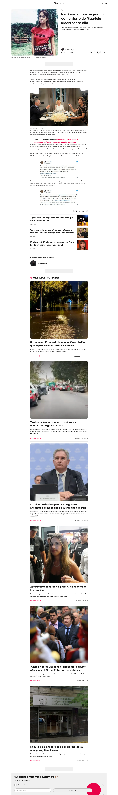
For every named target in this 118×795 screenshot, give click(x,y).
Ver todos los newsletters (22, 780)
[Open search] (101, 3)
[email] (100, 52)
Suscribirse (72, 790)
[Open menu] (12, 3)
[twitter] (97, 52)
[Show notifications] (105, 3)
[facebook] (94, 52)
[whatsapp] (91, 52)
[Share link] (104, 52)
